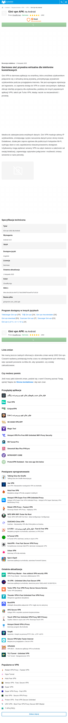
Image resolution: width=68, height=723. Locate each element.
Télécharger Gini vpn (9, 315)
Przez (14, 15)
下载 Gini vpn (27, 315)
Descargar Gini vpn (45, 318)
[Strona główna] (2, 8)
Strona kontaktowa (24, 382)
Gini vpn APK (22, 11)
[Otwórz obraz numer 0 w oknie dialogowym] (18, 171)
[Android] (7, 8)
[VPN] (27, 8)
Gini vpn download (8, 318)
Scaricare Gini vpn (27, 318)
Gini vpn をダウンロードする (12, 322)
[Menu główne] (66, 2)
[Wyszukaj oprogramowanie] (62, 2)
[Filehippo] (7, 2)
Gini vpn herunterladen (44, 315)
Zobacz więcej (34, 714)
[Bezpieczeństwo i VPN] (18, 8)
